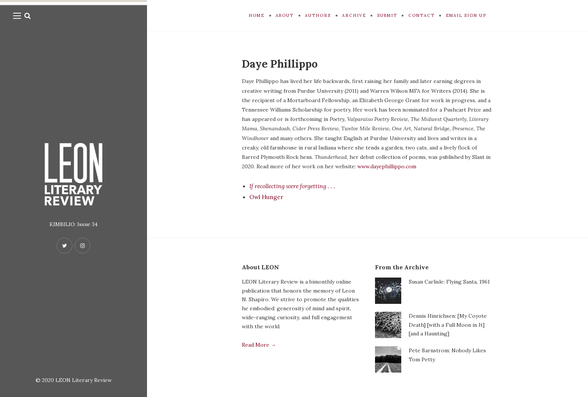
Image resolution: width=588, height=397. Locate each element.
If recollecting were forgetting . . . (294, 186)
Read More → (259, 344)
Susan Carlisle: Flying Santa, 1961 (449, 281)
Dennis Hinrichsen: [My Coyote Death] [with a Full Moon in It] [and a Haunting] (448, 324)
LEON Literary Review (84, 380)
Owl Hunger (266, 197)
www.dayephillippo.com (386, 166)
